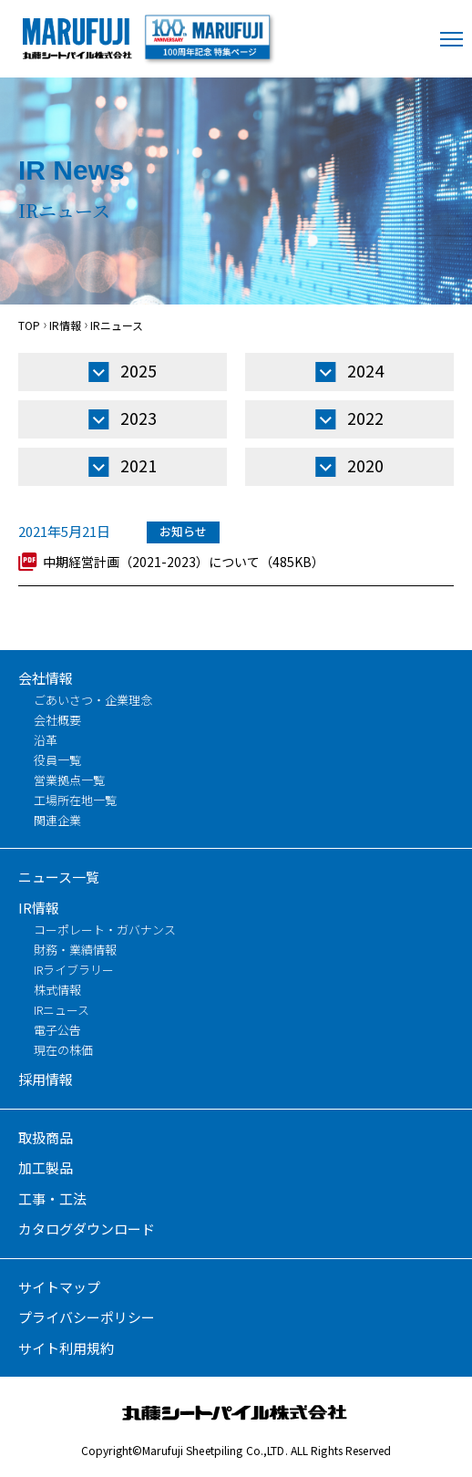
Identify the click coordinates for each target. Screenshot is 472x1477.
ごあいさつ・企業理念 (93, 699)
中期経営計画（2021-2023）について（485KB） (183, 562)
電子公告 (57, 1029)
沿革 (45, 740)
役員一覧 (57, 760)
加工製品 (45, 1167)
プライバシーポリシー (86, 1317)
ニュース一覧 (58, 876)
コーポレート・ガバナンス (105, 929)
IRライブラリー (74, 969)
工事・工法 (52, 1198)
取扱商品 (45, 1137)
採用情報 (45, 1079)
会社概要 (57, 719)
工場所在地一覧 (75, 800)
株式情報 (57, 989)
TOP (29, 325)
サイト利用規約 (66, 1348)
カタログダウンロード (86, 1228)
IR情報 (65, 325)
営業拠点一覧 (69, 780)
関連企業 (57, 820)
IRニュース (61, 1009)
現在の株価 (63, 1050)
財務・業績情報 (75, 949)
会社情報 (45, 677)
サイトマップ (59, 1286)
